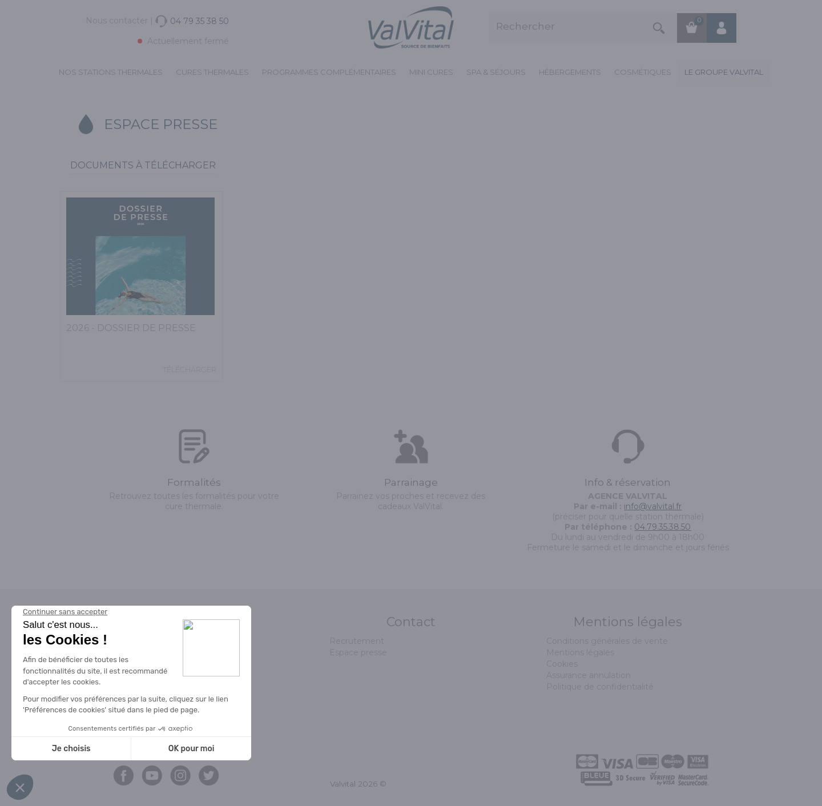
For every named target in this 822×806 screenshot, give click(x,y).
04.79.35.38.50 (662, 527)
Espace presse (358, 652)
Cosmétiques (642, 71)
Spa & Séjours (496, 71)
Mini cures (431, 71)
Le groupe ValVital (723, 71)
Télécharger (189, 369)
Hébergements (570, 71)
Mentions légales (580, 652)
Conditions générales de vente (607, 641)
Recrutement (356, 641)
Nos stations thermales (111, 71)
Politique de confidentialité (600, 687)
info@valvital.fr (653, 506)
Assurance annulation (588, 675)
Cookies (562, 664)
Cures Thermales (212, 71)
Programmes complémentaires (329, 71)
